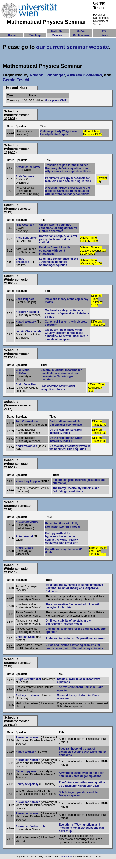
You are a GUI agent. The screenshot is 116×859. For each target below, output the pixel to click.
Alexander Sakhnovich (30, 826)
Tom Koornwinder (27, 421)
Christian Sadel (25, 636)
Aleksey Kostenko (84, 75)
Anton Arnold (24, 536)
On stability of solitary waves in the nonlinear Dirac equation (69, 447)
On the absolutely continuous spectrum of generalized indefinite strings (67, 313)
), (59, 100)
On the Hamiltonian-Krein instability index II (65, 439)
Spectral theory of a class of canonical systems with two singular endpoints (82, 752)
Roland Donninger (47, 75)
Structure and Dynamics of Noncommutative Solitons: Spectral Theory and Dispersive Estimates (74, 588)
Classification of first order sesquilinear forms (58, 387)
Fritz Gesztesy (25, 224)
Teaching (35, 35)
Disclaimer (66, 856)
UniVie (81, 31)
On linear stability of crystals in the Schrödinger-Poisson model (68, 622)
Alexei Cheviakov (27, 522)
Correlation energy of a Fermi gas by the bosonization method (58, 239)
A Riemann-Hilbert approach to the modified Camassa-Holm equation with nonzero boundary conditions (67, 191)
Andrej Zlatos (24, 547)
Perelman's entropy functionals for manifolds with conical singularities (68, 179)
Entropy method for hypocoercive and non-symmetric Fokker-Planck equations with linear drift (61, 538)
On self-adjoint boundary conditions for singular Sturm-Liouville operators (58, 228)
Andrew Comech (26, 446)
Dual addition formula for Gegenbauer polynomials (65, 423)
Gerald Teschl (16, 80)
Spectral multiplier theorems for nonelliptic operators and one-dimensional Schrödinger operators (61, 374)
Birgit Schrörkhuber (28, 679)
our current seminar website (72, 47)
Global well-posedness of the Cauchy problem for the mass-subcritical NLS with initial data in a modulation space (66, 334)
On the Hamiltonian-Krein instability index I (65, 431)
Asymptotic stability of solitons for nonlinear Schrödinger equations (81, 774)
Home (11, 35)
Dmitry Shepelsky (22, 260)
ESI (104, 31)
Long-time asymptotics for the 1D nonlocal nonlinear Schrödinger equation (58, 262)
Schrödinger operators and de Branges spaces (78, 794)
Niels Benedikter (26, 237)
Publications (81, 35)
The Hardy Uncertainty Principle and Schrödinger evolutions (75, 489)
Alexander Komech (28, 737)
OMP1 (64, 100)
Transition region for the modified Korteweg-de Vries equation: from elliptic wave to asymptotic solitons (68, 168)
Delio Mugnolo (25, 299)
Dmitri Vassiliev (26, 384)
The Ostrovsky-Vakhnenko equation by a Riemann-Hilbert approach (82, 784)
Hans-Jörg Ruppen (28, 481)
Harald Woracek (26, 321)
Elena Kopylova (26, 771)
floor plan (51, 100)
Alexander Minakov (28, 166)
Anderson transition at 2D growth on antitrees (75, 638)
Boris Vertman (25, 176)
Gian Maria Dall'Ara (22, 371)
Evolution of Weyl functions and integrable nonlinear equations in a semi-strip (81, 828)
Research (58, 35)
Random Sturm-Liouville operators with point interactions (55, 250)
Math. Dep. (58, 31)
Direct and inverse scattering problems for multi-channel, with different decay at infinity (74, 646)
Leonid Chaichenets (28, 331)
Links (104, 35)
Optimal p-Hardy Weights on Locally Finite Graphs (58, 133)
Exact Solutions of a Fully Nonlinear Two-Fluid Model (62, 525)
